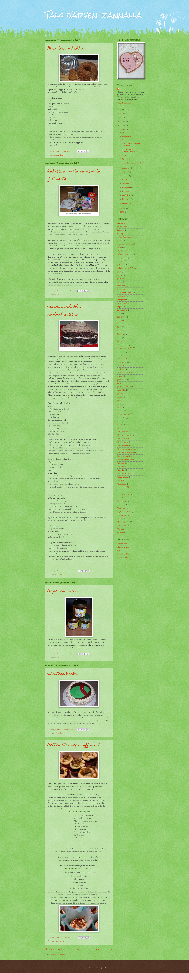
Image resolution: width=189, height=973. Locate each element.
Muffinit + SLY (123, 366)
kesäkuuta (126, 184)
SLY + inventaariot (124, 435)
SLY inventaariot (123, 456)
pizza (119, 400)
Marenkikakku (122, 359)
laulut (119, 327)
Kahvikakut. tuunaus (124, 293)
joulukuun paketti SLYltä (126, 268)
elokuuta (125, 176)
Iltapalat (120, 261)
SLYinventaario (123, 477)
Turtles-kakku (63, 674)
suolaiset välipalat (124, 494)
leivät (119, 338)
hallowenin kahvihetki (125, 244)
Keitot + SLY (122, 303)
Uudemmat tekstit (54, 949)
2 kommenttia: (68, 151)
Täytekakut (60, 575)
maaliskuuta (127, 195)
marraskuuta (127, 137)
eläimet (120, 240)
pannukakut (121, 380)
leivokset (120, 334)
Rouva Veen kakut (123, 554)
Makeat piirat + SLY (124, 348)
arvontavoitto (122, 227)
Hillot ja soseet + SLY (125, 254)
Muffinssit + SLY (123, 373)
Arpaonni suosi (62, 591)
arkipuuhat (121, 223)
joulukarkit (121, 265)
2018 (122, 114)
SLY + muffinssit (123, 446)
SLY (57, 295)
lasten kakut (121, 324)
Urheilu (120, 519)
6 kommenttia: (68, 654)
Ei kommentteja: (69, 571)
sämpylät (120, 498)
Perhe (119, 383)
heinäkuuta (126, 180)
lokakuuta (125, 168)
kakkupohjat (121, 300)
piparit (119, 397)
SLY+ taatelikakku (123, 474)
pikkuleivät (121, 393)
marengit (120, 355)
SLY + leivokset (123, 442)
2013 (122, 208)
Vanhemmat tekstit (103, 949)
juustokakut (121, 279)
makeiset (120, 352)
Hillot (119, 247)
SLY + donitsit (122, 432)
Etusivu (78, 949)
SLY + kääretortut (123, 439)
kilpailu (120, 307)
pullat (119, 407)
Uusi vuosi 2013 (123, 522)
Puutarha (120, 411)
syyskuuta (126, 172)
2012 (122, 212)
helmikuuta (126, 199)
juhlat (119, 272)
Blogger (107, 968)
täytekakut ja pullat (124, 515)
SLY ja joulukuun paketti (126, 460)
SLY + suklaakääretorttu (126, 449)
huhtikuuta (126, 191)
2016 (122, 121)
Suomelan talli (122, 557)
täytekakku (121, 505)
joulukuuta (126, 133)
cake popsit (121, 234)
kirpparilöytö (122, 310)
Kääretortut (121, 320)
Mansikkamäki (123, 544)
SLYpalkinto (121, 484)
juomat (119, 275)
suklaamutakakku (123, 487)
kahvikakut (60, 155)
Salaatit (120, 425)
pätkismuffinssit (123, 414)
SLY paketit (121, 463)
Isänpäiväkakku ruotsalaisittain (64, 310)
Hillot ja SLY (122, 251)
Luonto (119, 341)
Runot (119, 421)
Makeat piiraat (122, 345)
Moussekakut (122, 362)
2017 (122, 118)
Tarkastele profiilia (124, 103)
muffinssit (60, 941)
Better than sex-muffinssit (74, 745)
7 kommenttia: (68, 291)
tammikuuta (127, 203)
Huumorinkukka (123, 547)
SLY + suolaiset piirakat (126, 453)
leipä (119, 331)
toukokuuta (126, 188)
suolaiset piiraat (123, 491)
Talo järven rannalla (93, 14)
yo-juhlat (120, 533)
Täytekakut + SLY (123, 512)
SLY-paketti (121, 470)
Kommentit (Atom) (57, 955)
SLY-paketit (121, 467)
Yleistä (120, 529)
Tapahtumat (121, 501)
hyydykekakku (122, 258)
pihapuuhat (121, 390)
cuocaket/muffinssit (124, 237)
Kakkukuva (121, 296)
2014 (122, 129)
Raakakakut (121, 418)
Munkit (120, 376)
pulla (119, 404)
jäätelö (119, 282)
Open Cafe (121, 550)
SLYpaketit (121, 481)
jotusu (122, 89)
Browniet (120, 230)
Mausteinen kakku (65, 48)
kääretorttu (121, 317)
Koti (119, 314)
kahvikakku (121, 286)
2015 (122, 125)
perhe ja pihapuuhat (124, 387)
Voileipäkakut (122, 526)
